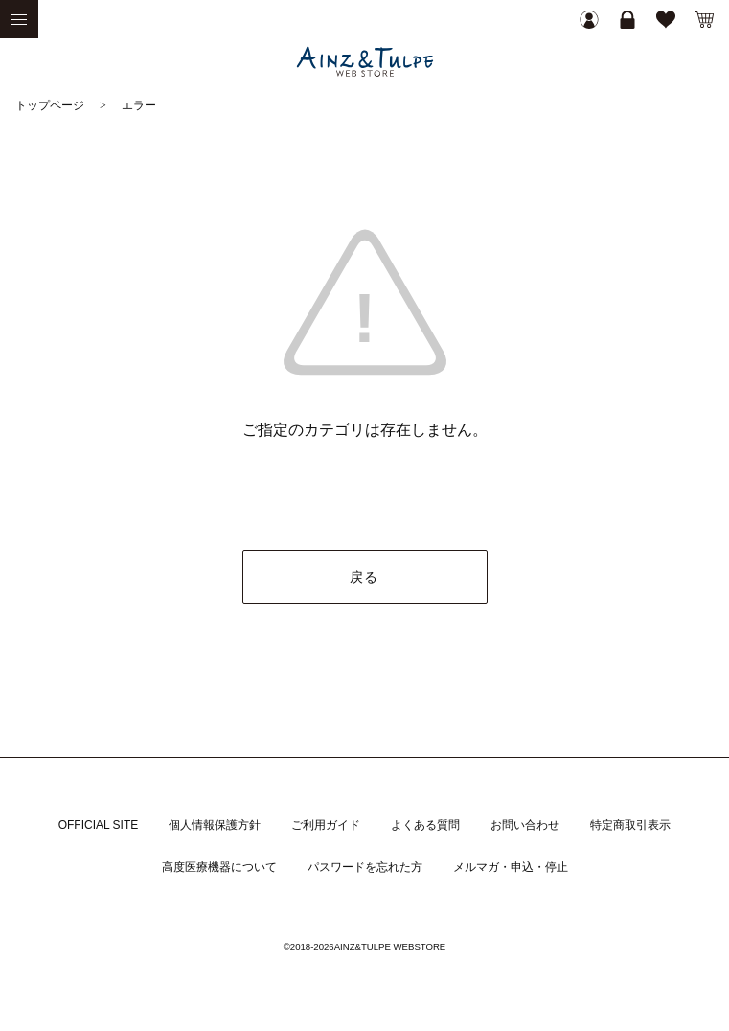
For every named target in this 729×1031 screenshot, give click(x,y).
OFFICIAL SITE (98, 825)
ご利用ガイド (325, 825)
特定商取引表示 (630, 825)
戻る (364, 576)
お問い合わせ (524, 825)
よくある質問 (425, 825)
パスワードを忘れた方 (365, 867)
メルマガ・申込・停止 (510, 867)
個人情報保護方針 (215, 825)
